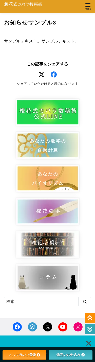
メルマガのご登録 (24, 355)
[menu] (88, 6)
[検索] (47, 301)
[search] (85, 301)
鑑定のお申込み (70, 355)
